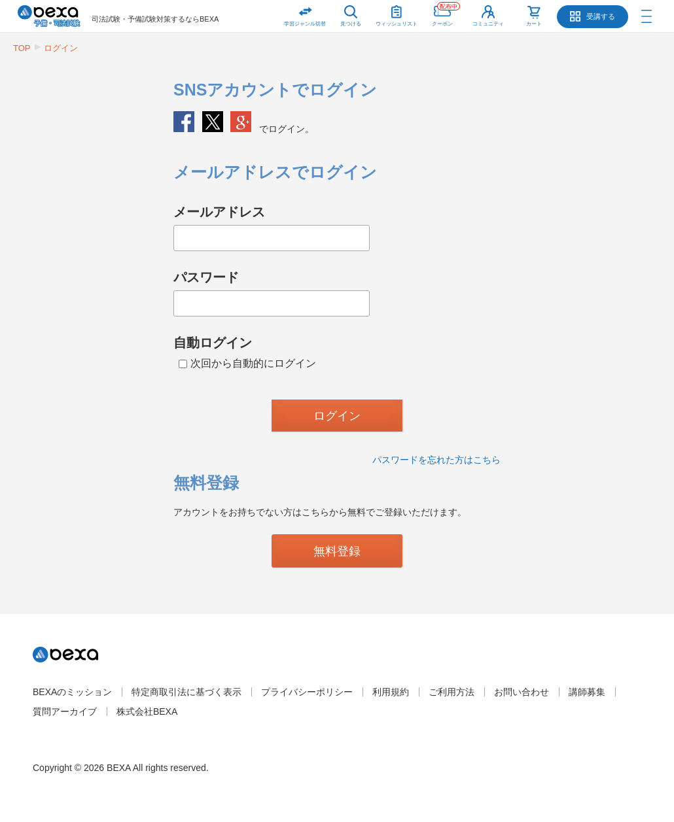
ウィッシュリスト (396, 13)
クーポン (446, 13)
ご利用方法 (451, 692)
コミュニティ (488, 24)
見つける (350, 24)
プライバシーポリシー (307, 692)
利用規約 (390, 692)
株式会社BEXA (146, 711)
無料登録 (337, 551)
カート (534, 24)
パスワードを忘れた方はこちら (436, 459)
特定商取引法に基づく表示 (186, 692)
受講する (600, 16)
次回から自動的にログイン (247, 363)
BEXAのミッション (72, 692)
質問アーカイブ (65, 711)
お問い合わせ (521, 692)
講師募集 (587, 692)
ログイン (61, 48)
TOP (22, 48)
